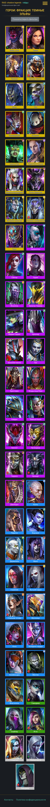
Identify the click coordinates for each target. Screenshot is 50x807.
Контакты (8, 800)
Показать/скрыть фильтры (25, 19)
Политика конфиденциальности (31, 800)
